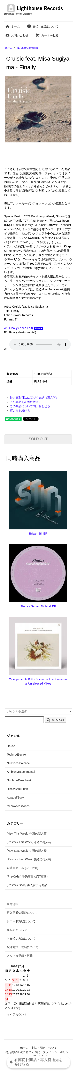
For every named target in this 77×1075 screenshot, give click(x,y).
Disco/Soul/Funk (17, 789)
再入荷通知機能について (22, 912)
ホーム (12, 26)
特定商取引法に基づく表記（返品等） (34, 397)
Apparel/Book (15, 797)
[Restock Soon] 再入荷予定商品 (27, 885)
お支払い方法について (21, 938)
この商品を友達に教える (25, 402)
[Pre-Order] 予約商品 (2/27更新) (27, 876)
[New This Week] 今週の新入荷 (26, 833)
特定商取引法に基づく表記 (23, 1052)
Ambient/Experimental (21, 771)
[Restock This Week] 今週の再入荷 (29, 842)
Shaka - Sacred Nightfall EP (38, 606)
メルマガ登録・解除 (20, 955)
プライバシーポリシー (57, 1052)
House (11, 746)
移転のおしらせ (17, 930)
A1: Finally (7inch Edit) (23, 328)
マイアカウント (17, 1014)
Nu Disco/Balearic (18, 763)
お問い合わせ (16, 35)
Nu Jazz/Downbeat (27, 47)
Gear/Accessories (18, 806)
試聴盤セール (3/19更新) (22, 868)
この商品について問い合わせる (30, 406)
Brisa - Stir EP (38, 533)
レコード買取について (21, 921)
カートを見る (47, 35)
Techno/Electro (16, 754)
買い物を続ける (20, 410)
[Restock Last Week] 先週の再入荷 (29, 859)
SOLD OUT (38, 439)
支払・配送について (43, 26)
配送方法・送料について (22, 947)
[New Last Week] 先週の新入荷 (26, 850)
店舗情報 (12, 904)
